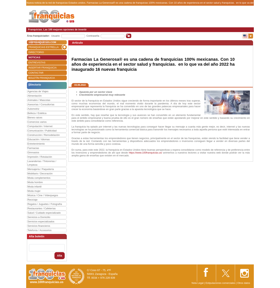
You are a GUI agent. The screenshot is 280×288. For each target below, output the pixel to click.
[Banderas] (247, 36)
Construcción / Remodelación (44, 135)
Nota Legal (198, 283)
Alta (59, 255)
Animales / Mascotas (39, 100)
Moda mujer (34, 191)
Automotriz (33, 108)
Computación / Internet (40, 126)
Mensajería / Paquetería (41, 169)
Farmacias (33, 148)
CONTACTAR (35, 72)
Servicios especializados (41, 221)
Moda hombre (35, 182)
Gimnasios (33, 152)
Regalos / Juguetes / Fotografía (45, 204)
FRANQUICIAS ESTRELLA (43, 47)
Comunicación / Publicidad (42, 130)
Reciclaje (33, 199)
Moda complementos (39, 177)
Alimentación (35, 95)
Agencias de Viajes (38, 91)
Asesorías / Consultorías (41, 104)
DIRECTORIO (36, 52)
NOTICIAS (34, 57)
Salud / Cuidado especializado (44, 212)
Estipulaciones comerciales (220, 283)
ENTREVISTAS (36, 62)
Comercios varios (37, 121)
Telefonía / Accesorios (39, 230)
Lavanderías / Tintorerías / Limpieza (42, 163)
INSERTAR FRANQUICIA (42, 67)
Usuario (55, 35)
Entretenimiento (36, 143)
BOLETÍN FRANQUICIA (41, 77)
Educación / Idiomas (39, 139)
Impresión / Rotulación (40, 156)
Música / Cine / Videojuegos (43, 195)
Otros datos (243, 283)
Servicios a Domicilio (39, 217)
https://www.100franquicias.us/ (145, 152)
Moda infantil (35, 186)
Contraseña (93, 35)
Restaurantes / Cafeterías (42, 208)
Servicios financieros (39, 225)
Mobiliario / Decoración (40, 173)
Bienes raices (35, 117)
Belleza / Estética (37, 113)
